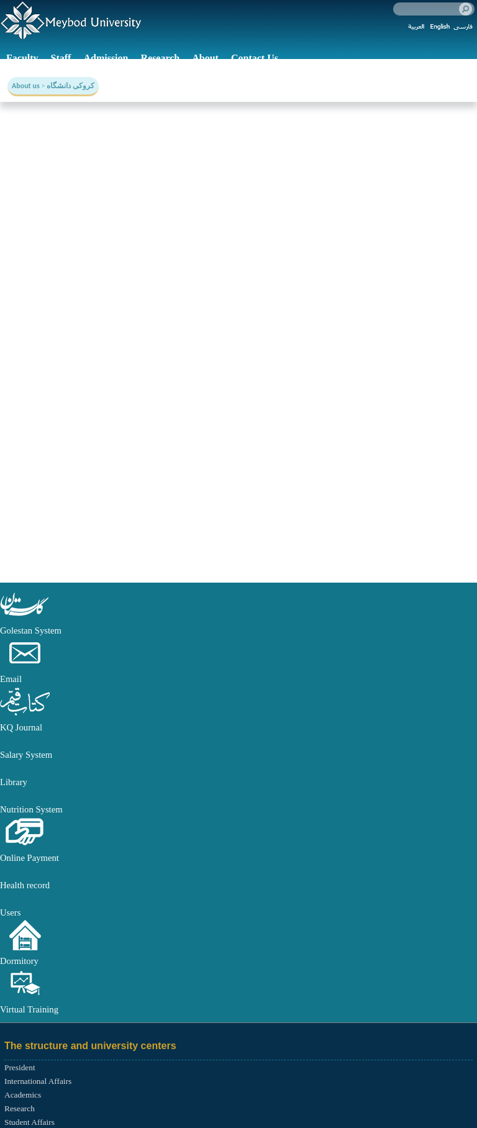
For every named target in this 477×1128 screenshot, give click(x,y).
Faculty (22, 58)
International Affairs (37, 1081)
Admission (105, 58)
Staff (61, 58)
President (19, 1067)
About (205, 58)
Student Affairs (29, 1122)
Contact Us (254, 58)
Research (159, 58)
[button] (25, 617)
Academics (22, 1094)
